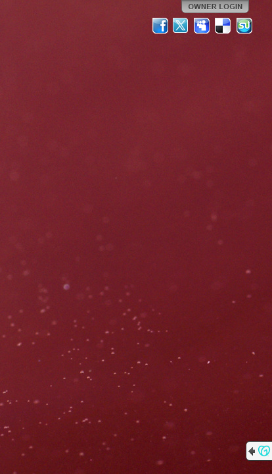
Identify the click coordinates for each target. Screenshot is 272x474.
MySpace (202, 25)
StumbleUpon (244, 25)
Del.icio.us (223, 25)
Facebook (160, 25)
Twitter (181, 25)
